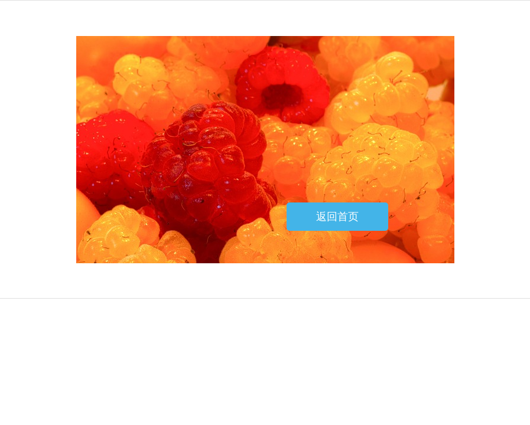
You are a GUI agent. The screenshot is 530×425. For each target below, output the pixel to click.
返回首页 (337, 217)
